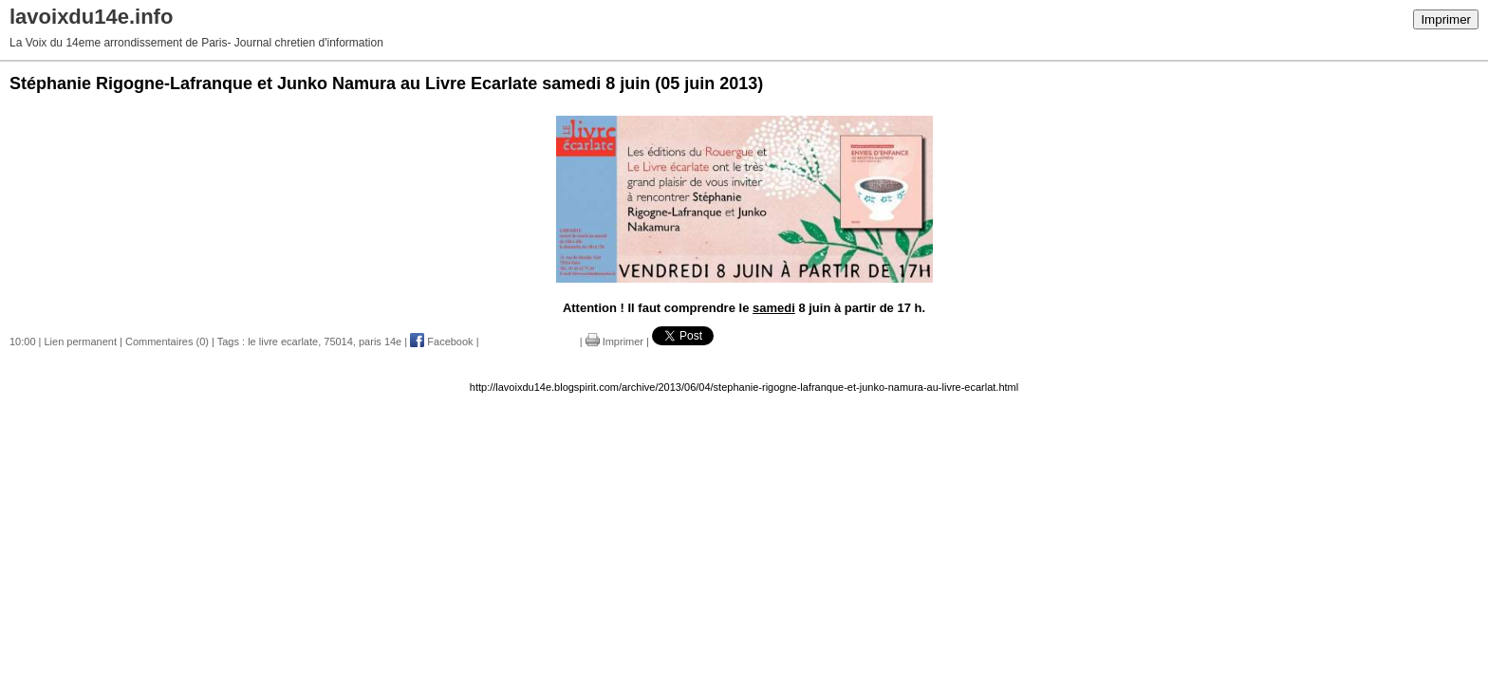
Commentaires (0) (167, 341)
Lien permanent (81, 341)
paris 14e (380, 341)
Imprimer (1446, 19)
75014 (338, 341)
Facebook (441, 341)
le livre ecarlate (283, 341)
